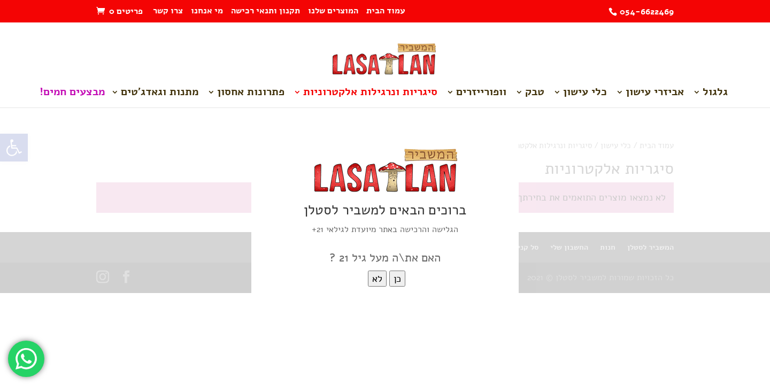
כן (397, 278)
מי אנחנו (207, 11)
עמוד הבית (385, 11)
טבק (534, 93)
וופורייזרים (481, 93)
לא (377, 278)
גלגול (715, 93)
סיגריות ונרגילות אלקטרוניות (370, 93)
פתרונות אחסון (250, 93)
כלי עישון (585, 93)
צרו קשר (168, 11)
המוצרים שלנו (333, 11)
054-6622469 (647, 12)
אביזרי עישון (655, 93)
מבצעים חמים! (72, 93)
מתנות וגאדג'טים (159, 93)
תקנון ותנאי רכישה (265, 11)
